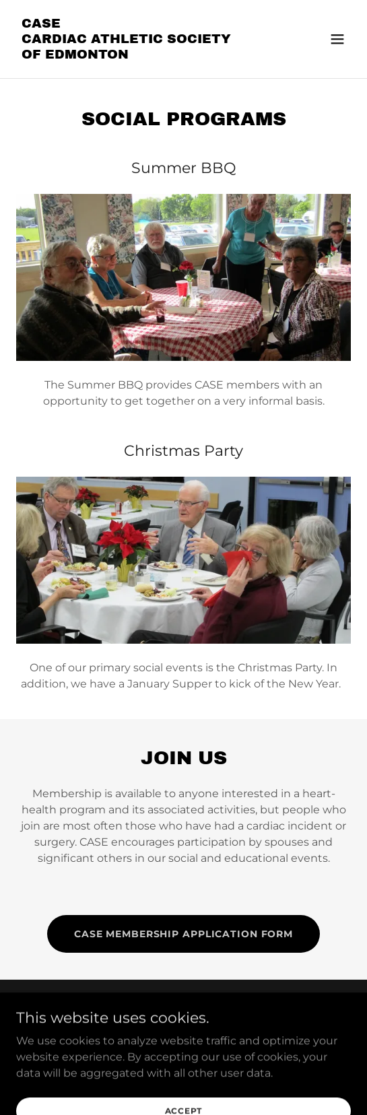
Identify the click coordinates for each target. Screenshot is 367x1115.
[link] (133, 54)
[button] (337, 39)
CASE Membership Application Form (183, 934)
